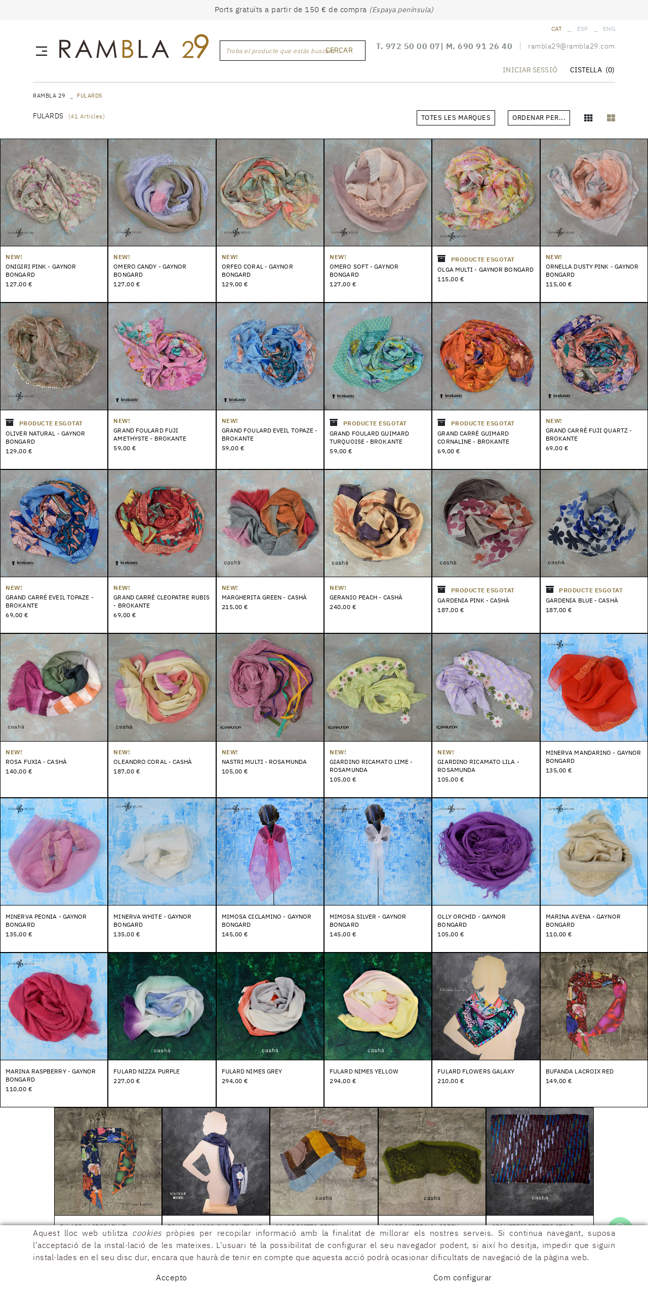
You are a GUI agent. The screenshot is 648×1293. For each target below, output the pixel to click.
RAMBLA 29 (49, 95)
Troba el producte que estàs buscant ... (284, 51)
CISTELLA (592, 71)
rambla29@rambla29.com (571, 47)
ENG (609, 28)
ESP (582, 28)
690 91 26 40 (485, 47)
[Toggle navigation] (39, 51)
